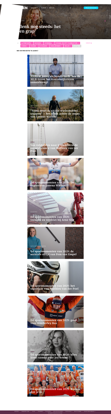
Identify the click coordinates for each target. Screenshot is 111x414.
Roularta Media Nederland (89, 411)
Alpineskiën (26, 43)
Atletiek (76, 46)
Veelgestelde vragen (25, 411)
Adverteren (16, 411)
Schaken (43, 46)
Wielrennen (56, 46)
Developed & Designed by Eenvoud (55, 412)
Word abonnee (91, 8)
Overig (24, 46)
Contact (33, 411)
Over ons (51, 8)
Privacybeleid (48, 411)
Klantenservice (68, 411)
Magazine (33, 8)
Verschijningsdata (77, 411)
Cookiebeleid (40, 411)
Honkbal (48, 43)
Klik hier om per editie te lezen (25, 50)
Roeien (33, 46)
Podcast (43, 8)
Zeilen (67, 46)
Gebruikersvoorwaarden (58, 411)
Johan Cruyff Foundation (66, 43)
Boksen (38, 43)
